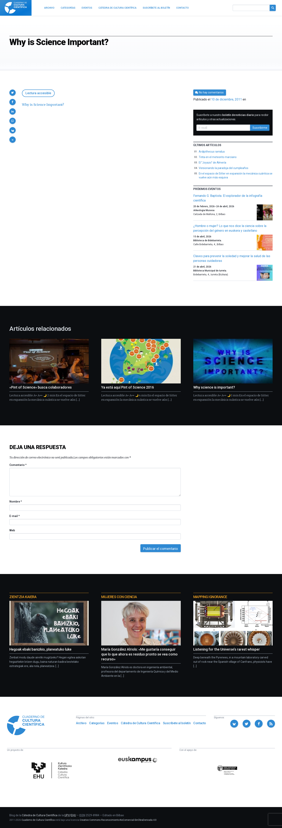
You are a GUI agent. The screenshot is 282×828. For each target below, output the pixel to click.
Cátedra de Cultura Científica (140, 723)
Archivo (81, 723)
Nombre (15, 501)
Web (12, 530)
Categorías (96, 723)
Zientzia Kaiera (22, 597)
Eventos (112, 723)
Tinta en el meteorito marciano (218, 157)
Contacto (199, 723)
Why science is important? (214, 387)
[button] (12, 92)
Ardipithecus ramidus (212, 151)
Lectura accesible (38, 93)
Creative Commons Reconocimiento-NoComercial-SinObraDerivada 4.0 (118, 820)
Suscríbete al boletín (177, 723)
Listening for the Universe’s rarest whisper (226, 649)
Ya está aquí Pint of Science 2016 (127, 387)
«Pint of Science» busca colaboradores (40, 387)
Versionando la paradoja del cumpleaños (223, 168)
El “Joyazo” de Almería (212, 162)
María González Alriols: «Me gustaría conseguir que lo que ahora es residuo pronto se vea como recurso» (139, 654)
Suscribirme (259, 127)
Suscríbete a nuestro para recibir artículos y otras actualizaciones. (232, 117)
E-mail (14, 516)
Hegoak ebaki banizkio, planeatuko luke (40, 649)
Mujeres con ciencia (119, 597)
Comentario (17, 464)
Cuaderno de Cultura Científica (38, 820)
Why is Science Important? (43, 105)
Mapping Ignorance (210, 597)
